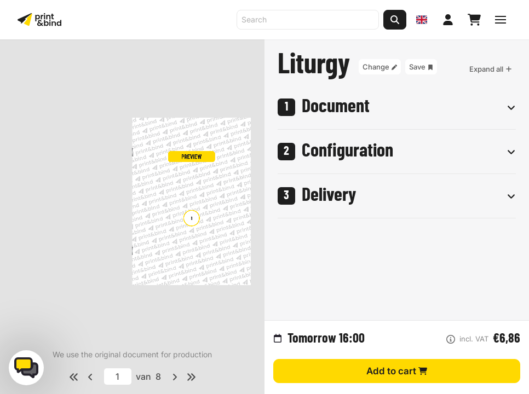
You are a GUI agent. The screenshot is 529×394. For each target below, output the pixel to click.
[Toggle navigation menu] (500, 20)
